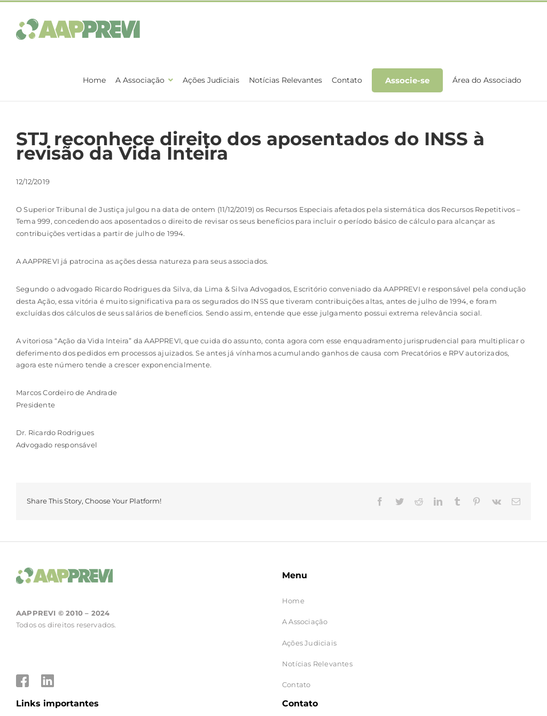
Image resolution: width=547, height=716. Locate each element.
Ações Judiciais (309, 643)
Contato (296, 684)
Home (293, 600)
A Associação (304, 621)
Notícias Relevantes (317, 663)
